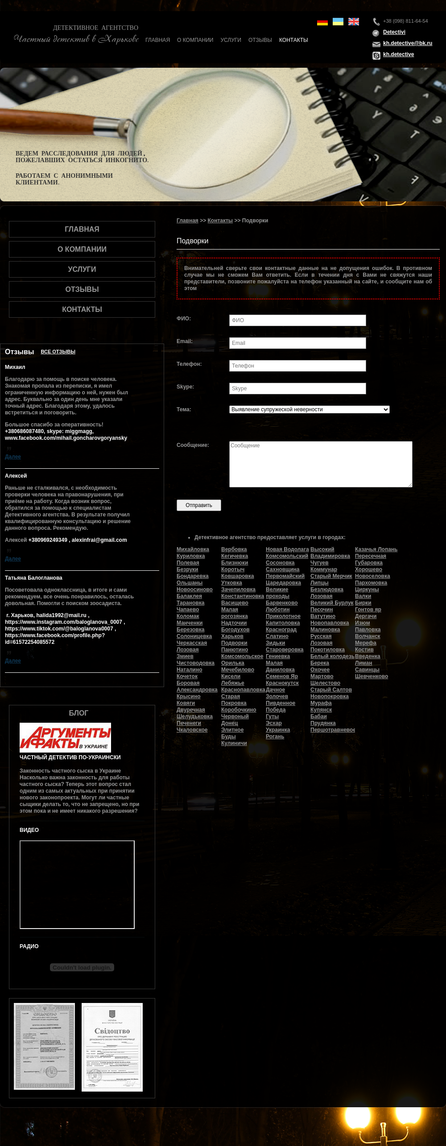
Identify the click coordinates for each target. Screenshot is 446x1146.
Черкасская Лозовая (192, 646)
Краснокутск (282, 683)
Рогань (275, 736)
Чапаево (188, 609)
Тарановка (190, 603)
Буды (228, 736)
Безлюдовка (326, 589)
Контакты (293, 40)
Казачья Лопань (376, 549)
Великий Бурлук (332, 603)
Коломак (188, 616)
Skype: (185, 387)
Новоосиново (195, 589)
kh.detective (398, 54)
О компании (195, 40)
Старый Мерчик (331, 576)
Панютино (234, 650)
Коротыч (232, 569)
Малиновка (325, 629)
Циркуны (367, 589)
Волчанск (367, 636)
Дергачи (365, 616)
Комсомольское (242, 656)
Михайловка (193, 549)
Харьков (232, 636)
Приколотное (283, 616)
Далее (13, 457)
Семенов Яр (282, 676)
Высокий (322, 549)
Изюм (362, 623)
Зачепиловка (238, 589)
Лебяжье (232, 683)
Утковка (231, 583)
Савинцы (367, 670)
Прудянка (323, 723)
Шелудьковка (195, 716)
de (322, 21)
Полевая (188, 563)
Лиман (363, 663)
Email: (185, 341)
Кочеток (187, 676)
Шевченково (371, 676)
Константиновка (242, 596)
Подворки (234, 643)
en (353, 21)
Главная (157, 40)
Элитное (232, 730)
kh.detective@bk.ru (407, 43)
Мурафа (321, 703)
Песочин (321, 609)
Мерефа (365, 643)
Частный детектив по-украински (70, 757)
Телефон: (189, 364)
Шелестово (325, 683)
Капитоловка (283, 623)
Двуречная (191, 710)
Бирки (363, 603)
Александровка (197, 690)
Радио (29, 946)
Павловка (367, 629)
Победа (275, 710)
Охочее (320, 670)
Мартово (322, 676)
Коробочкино (238, 710)
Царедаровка (283, 583)
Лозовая (321, 596)
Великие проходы (277, 592)
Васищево (234, 603)
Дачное (275, 690)
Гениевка (278, 656)
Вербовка (234, 549)
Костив (364, 650)
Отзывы (260, 40)
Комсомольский (287, 556)
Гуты (272, 716)
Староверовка (285, 650)
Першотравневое (333, 730)
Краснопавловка (243, 690)
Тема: (184, 409)
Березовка (190, 629)
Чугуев (319, 563)
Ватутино (322, 616)
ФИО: (184, 318)
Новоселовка (372, 576)
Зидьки (275, 643)
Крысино (189, 696)
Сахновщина (283, 569)
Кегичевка (234, 556)
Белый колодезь (332, 656)
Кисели (230, 676)
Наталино (189, 670)
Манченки (189, 623)
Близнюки (234, 563)
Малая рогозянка (234, 612)
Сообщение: (193, 445)
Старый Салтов (331, 690)
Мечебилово (237, 670)
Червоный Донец (235, 719)
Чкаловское (192, 730)
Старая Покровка (234, 699)
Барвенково (282, 603)
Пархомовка (371, 583)
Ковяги (186, 703)
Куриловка (191, 556)
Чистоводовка (196, 663)
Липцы (319, 583)
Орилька (232, 663)
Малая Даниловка (280, 666)
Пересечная (370, 556)
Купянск (321, 710)
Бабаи (318, 716)
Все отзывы (58, 351)
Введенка (367, 656)
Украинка (278, 730)
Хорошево (368, 569)
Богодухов (235, 629)
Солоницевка (194, 636)
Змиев (185, 656)
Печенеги (189, 723)
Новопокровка (329, 696)
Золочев (277, 696)
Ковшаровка (237, 576)
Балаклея (189, 596)
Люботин (277, 609)
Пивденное (280, 703)
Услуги (230, 40)
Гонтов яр (368, 609)
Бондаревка (193, 576)
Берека (319, 663)
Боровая (188, 683)
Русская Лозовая (321, 639)
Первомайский (285, 576)
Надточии (234, 623)
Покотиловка (327, 650)
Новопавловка (329, 623)
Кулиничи (234, 743)
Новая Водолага (287, 549)
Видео (29, 830)
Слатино (277, 636)
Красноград (281, 629)
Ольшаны (189, 583)
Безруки (187, 569)
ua (338, 21)
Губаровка (369, 563)
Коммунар (323, 569)
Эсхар (274, 723)
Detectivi (394, 32)
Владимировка (330, 556)
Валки (363, 596)
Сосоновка (280, 563)
